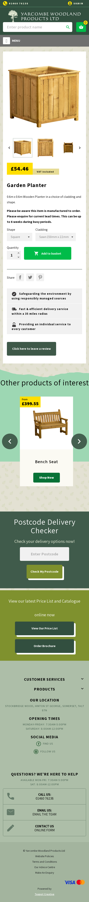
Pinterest (40, 277)
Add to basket (47, 253)
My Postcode (44, 571)
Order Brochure (45, 646)
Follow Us (44, 751)
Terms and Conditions (44, 861)
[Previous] (10, 441)
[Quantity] (11, 255)
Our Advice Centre (44, 867)
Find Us (44, 743)
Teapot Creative (44, 894)
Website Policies (44, 856)
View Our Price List (45, 628)
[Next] (79, 441)
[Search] (37, 27)
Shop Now (46, 477)
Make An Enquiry (44, 872)
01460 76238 (18, 3)
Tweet (30, 277)
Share (20, 277)
